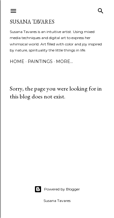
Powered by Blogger (57, 189)
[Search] (100, 9)
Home (17, 61)
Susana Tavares (32, 21)
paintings (40, 61)
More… (64, 61)
